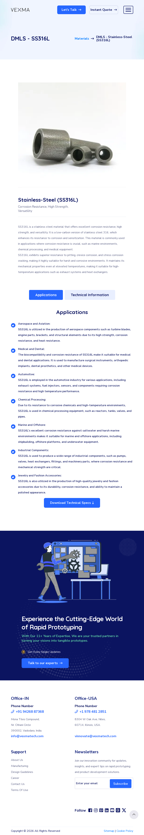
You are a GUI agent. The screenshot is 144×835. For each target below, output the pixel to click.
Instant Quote (104, 10)
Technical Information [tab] (90, 295)
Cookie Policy (125, 831)
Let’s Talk (71, 10)
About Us (17, 760)
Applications (46, 295)
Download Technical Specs (72, 503)
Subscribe (120, 783)
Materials (82, 38)
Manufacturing (19, 766)
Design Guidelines (22, 772)
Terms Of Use (19, 790)
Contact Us (18, 784)
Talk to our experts (45, 663)
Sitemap (109, 831)
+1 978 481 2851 (90, 711)
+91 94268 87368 (27, 711)
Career (15, 778)
